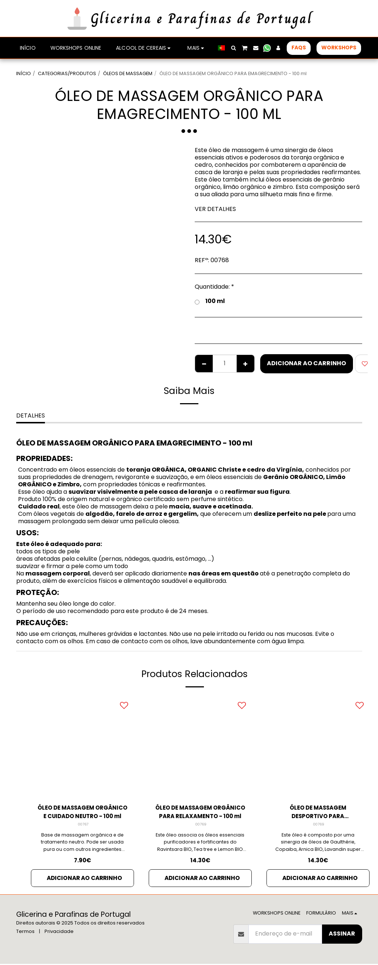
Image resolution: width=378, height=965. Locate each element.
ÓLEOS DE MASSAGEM (127, 73)
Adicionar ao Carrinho (306, 363)
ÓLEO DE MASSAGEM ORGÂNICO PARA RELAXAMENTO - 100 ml (200, 812)
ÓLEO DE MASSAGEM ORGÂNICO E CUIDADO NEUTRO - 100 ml (82, 812)
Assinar (342, 934)
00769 (201, 825)
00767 (83, 825)
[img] (82, 746)
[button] (233, 47)
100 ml (210, 301)
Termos (25, 932)
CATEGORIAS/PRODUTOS (67, 73)
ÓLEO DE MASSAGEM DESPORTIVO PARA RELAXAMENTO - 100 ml (318, 812)
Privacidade (59, 932)
